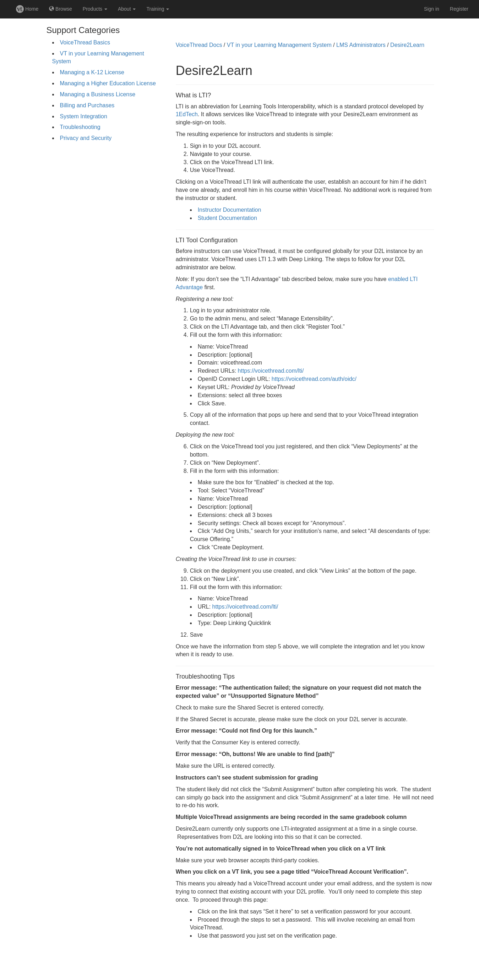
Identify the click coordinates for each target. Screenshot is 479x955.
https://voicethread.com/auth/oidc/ (314, 379)
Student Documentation (227, 218)
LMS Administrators (361, 45)
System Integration (83, 116)
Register (459, 9)
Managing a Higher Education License (108, 83)
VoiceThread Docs (199, 45)
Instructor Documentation (229, 210)
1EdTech (187, 114)
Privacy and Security (86, 138)
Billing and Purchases (87, 105)
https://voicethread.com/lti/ (271, 371)
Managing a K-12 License (92, 72)
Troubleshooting (80, 127)
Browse (60, 9)
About (127, 9)
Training (157, 9)
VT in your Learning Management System (279, 45)
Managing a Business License (98, 94)
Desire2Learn (407, 45)
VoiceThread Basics (85, 42)
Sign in (431, 9)
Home (27, 9)
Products (95, 9)
